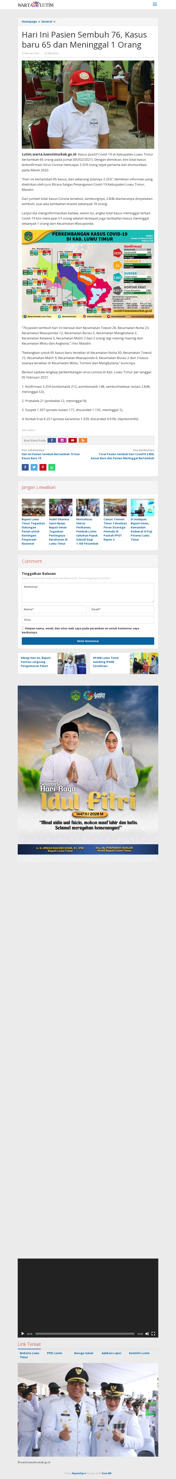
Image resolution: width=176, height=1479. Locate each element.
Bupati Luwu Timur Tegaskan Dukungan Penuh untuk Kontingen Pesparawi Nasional (33, 531)
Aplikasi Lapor (111, 1353)
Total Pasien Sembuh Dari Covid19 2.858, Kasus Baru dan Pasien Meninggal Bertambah (122, 454)
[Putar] (23, 1334)
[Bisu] (147, 1334)
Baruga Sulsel (83, 1353)
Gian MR (106, 1473)
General (46, 21)
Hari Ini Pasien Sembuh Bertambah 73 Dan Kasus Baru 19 (53, 454)
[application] (88, 1298)
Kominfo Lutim (139, 1353)
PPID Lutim (54, 1353)
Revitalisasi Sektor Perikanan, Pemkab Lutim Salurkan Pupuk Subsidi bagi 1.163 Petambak (87, 531)
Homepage (29, 21)
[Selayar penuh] (153, 1334)
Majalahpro (79, 1473)
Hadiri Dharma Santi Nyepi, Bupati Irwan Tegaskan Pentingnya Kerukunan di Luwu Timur (59, 531)
